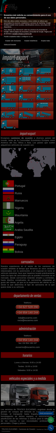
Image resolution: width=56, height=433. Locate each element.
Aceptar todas (45, 41)
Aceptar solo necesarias (13, 41)
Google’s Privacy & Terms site (22, 34)
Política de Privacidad (10, 44)
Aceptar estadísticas (30, 41)
